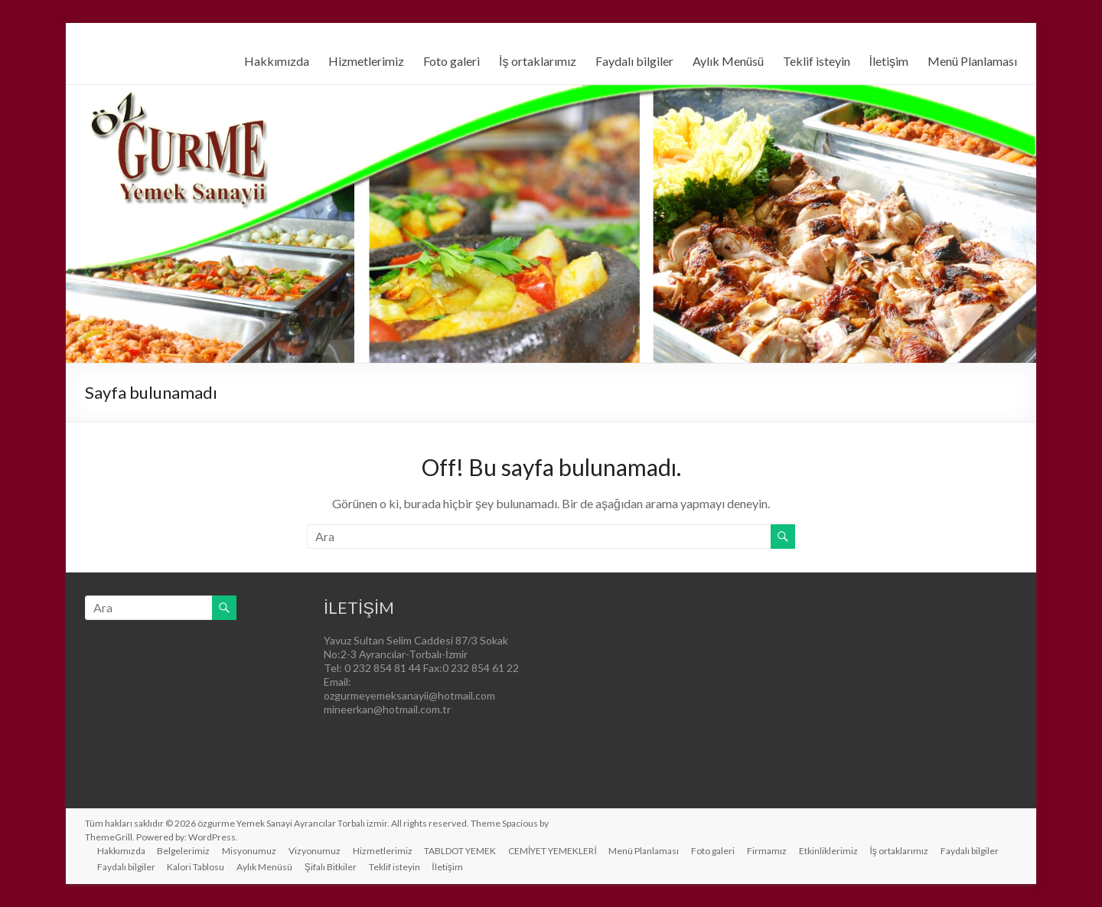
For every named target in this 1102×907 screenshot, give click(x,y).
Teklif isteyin (816, 61)
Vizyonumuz (315, 850)
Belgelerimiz (184, 850)
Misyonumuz (250, 850)
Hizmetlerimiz (366, 61)
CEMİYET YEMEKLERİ (554, 850)
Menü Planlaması (972, 61)
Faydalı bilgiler (634, 61)
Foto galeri (451, 61)
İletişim (888, 61)
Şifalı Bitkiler (331, 867)
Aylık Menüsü (728, 61)
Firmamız (769, 850)
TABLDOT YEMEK (461, 850)
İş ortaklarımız (537, 61)
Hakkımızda (276, 61)
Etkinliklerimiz (830, 850)
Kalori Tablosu (196, 867)
